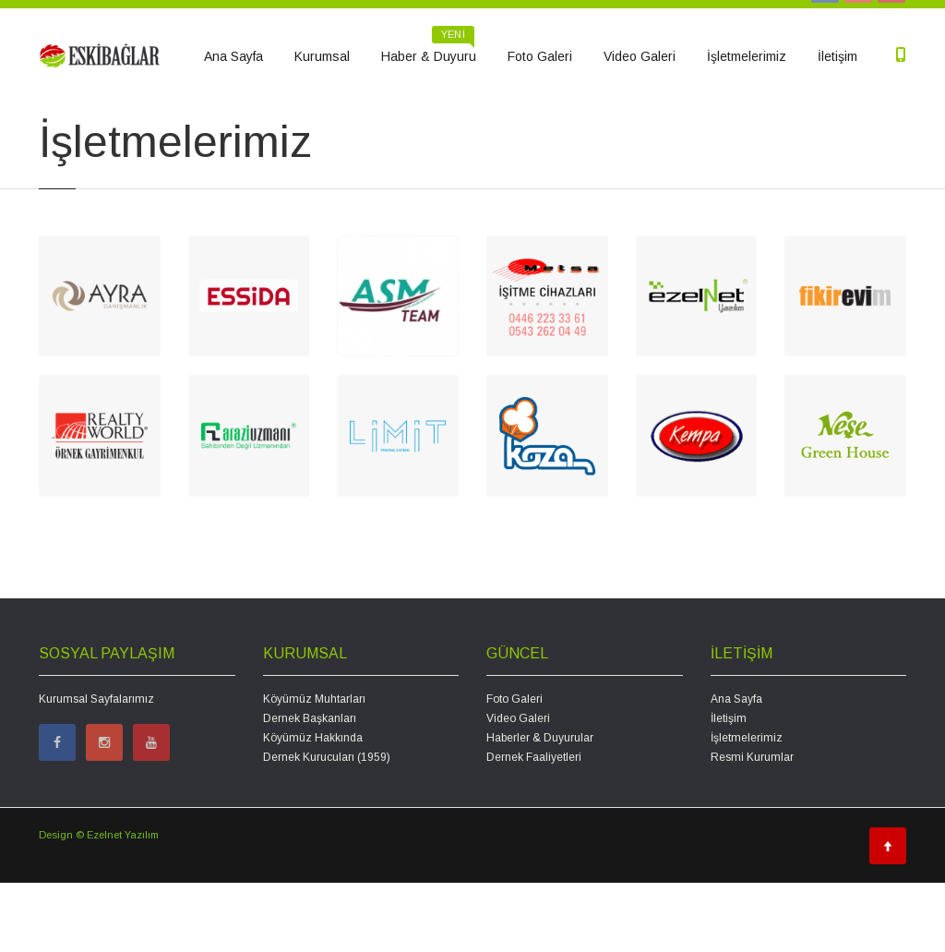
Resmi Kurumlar (752, 826)
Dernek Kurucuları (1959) (326, 826)
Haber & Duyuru (428, 50)
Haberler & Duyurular (539, 807)
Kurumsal (322, 56)
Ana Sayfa (233, 56)
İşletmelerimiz (746, 56)
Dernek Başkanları (309, 787)
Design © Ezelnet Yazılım (99, 904)
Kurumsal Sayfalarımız (96, 768)
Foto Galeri (540, 56)
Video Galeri (640, 56)
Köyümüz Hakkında (313, 807)
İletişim (837, 56)
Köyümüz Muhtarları (314, 768)
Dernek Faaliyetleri (533, 826)
